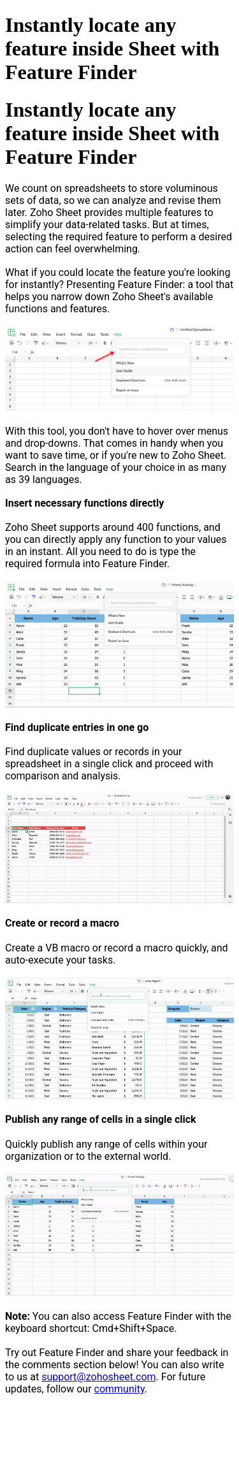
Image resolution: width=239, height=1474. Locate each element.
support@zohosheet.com (98, 1377)
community (119, 1389)
